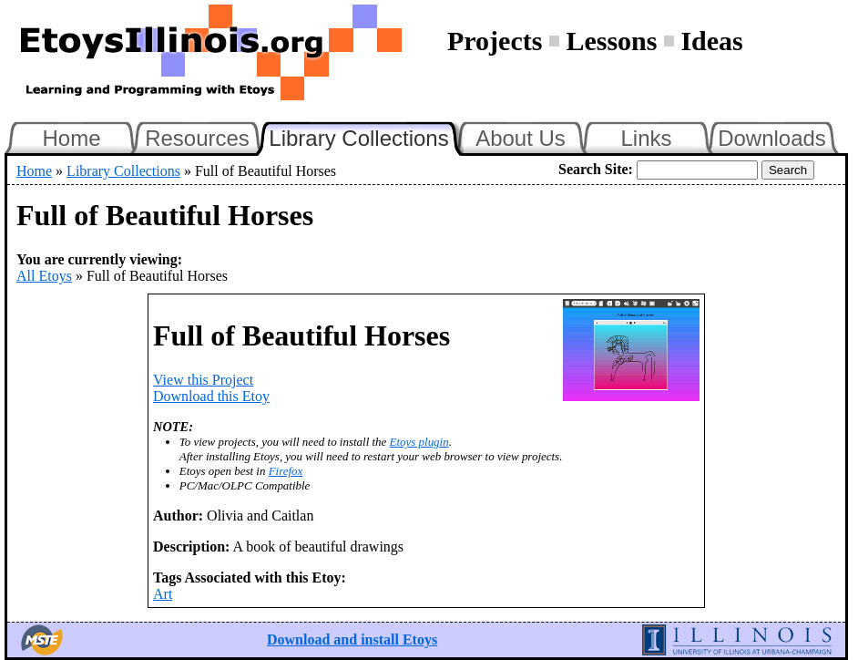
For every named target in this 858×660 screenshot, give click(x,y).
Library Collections (366, 135)
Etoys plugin (419, 442)
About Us (520, 138)
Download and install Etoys (352, 639)
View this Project (203, 379)
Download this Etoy (211, 396)
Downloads (772, 138)
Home (71, 138)
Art (162, 594)
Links (645, 138)
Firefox (286, 471)
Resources (197, 138)
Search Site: (595, 169)
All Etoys (44, 276)
